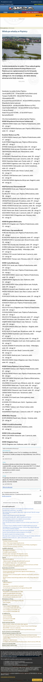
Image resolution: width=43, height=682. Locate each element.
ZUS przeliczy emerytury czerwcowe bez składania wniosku (18, 508)
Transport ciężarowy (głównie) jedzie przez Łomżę (15, 555)
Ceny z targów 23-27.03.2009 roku (11, 609)
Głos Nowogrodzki (7, 589)
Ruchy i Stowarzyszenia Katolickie (11, 631)
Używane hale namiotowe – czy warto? (12, 510)
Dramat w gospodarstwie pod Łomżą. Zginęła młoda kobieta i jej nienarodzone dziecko (19, 572)
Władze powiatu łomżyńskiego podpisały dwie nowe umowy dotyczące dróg (21, 578)
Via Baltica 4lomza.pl (7, 548)
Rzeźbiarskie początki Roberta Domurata (13, 600)
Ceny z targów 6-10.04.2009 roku (11, 606)
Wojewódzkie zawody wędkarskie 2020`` (13, 591)
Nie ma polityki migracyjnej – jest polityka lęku (14, 562)
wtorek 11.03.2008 (7, 617)
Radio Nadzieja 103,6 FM (8, 622)
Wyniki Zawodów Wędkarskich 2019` (12, 593)
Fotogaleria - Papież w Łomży (10, 640)
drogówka (5, 580)
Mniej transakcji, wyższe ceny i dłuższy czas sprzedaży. (17, 519)
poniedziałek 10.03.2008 (9, 618)
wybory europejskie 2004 (8, 643)
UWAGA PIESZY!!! (7, 582)
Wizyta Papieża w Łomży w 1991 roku (11, 633)
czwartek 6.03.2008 (7, 620)
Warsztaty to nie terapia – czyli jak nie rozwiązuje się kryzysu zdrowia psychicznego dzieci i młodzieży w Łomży (20, 565)
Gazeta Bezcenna (6, 539)
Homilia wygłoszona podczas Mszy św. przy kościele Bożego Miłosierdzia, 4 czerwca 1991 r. (22, 637)
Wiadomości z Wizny (7, 598)
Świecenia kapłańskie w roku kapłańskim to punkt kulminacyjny (19, 629)
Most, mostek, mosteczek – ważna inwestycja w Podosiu (17, 517)
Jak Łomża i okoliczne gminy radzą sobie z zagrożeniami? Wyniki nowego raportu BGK (21, 513)
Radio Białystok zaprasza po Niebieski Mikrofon (15, 569)
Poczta (16, 12)
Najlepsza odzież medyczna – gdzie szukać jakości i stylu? (17, 537)
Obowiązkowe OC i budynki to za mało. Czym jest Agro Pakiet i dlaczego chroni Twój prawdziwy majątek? (21, 528)
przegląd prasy (6, 613)
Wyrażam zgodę (37, 680)
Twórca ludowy (7, 602)
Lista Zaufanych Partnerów (8, 677)
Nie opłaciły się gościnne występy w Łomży (13, 534)
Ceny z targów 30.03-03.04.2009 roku (12, 608)
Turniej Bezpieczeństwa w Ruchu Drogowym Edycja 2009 (17, 588)
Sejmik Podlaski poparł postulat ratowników (14, 515)
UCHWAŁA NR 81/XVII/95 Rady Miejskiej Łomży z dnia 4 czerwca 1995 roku (22, 641)
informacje (11, 28)
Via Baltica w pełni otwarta (9, 552)
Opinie (4, 557)
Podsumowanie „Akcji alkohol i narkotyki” (13, 586)
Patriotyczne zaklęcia (8, 559)
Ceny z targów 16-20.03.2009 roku (11, 611)
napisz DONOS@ (38, 4)
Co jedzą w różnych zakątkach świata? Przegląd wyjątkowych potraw (20, 525)
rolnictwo (4, 604)
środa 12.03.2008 (7, 615)
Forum (5, 12)
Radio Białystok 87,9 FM (8, 567)
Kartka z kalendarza (32, 12)
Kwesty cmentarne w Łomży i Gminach (13, 546)
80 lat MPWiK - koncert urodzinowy (12, 627)
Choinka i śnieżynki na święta (10, 541)
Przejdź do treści (6, 2)
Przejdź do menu (36, 2)
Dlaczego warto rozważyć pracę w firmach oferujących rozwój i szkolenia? (21, 535)
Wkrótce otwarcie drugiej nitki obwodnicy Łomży (15, 553)
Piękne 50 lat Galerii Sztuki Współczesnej (13, 543)
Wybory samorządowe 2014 (9, 645)
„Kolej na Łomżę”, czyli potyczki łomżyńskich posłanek (16, 561)
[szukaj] (17, 503)
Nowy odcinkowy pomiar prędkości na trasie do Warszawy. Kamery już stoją (21, 523)
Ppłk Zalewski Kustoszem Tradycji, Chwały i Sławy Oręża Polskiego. (20, 626)
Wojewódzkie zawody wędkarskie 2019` (13, 595)
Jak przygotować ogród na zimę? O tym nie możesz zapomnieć (18, 530)
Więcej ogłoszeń (7, 487)
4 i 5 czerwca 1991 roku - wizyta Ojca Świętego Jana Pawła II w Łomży (20, 635)
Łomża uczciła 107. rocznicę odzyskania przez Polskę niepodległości (20, 544)
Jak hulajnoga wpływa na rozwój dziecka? (13, 520)
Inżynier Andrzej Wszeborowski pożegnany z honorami (17, 532)
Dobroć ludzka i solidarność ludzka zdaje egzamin (15, 624)
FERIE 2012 (5, 584)
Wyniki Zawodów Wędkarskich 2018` (12, 597)
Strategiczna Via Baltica (9, 550)
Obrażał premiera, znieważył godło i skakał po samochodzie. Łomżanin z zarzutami (21, 575)
